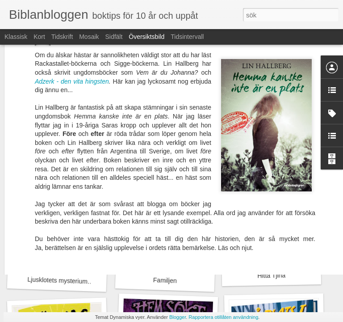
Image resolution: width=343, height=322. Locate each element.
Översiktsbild (146, 36)
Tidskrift (62, 36)
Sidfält (113, 36)
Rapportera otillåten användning (223, 317)
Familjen (165, 280)
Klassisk (15, 36)
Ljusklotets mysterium (57, 280)
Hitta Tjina (271, 275)
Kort (39, 36)
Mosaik (89, 36)
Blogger (177, 317)
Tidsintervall (187, 36)
